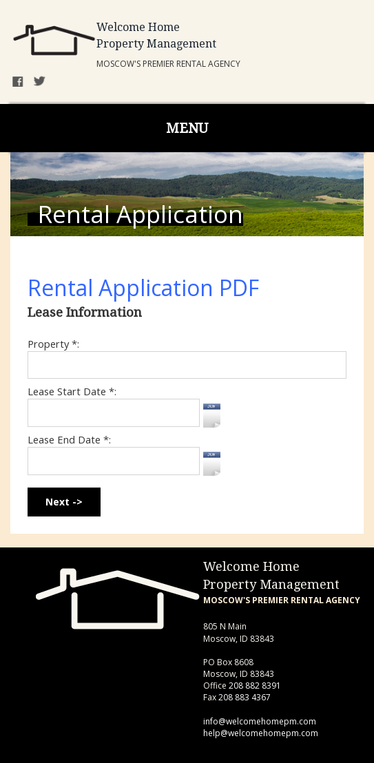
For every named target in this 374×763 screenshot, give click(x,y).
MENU (187, 128)
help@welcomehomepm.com (260, 733)
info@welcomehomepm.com (259, 721)
